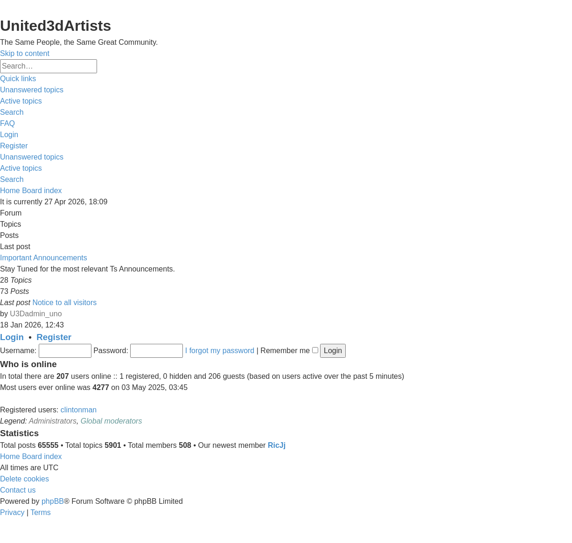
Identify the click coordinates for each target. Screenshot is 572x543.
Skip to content (24, 53)
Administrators (53, 421)
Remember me (289, 351)
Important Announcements (43, 258)
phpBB (53, 501)
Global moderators (111, 421)
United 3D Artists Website (286, 7)
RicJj (277, 445)
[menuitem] (31, 90)
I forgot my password (220, 351)
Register (53, 337)
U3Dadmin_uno (36, 314)
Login (12, 337)
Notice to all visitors (64, 302)
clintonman (79, 410)
